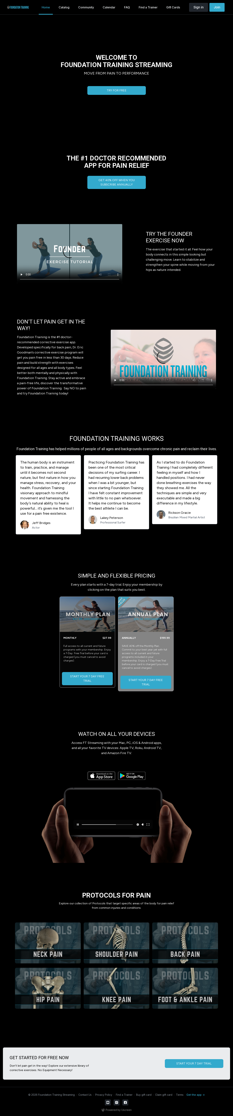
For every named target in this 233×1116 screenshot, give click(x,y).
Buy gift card (143, 1094)
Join (217, 7)
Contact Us (85, 1094)
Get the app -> (195, 1094)
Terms (179, 1094)
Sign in (199, 7)
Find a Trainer (124, 1094)
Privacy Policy (103, 1094)
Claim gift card (163, 1094)
